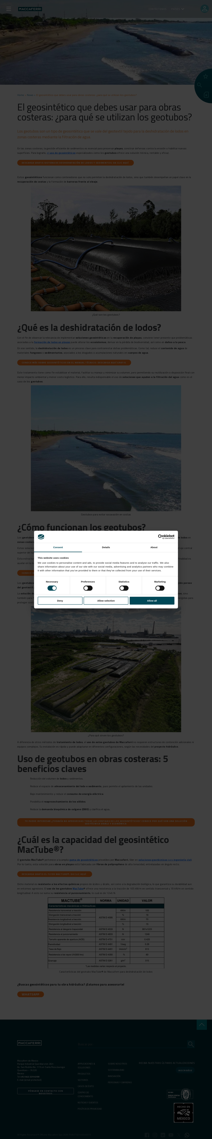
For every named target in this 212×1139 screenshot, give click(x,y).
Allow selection (106, 600)
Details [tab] (106, 547)
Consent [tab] (58, 547)
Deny (60, 600)
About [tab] (153, 547)
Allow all (152, 600)
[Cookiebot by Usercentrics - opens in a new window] (160, 536)
